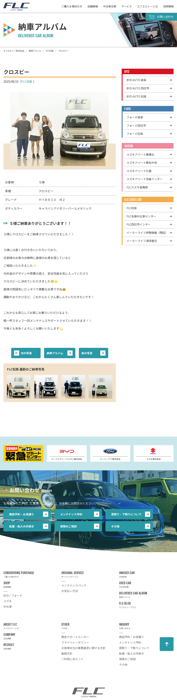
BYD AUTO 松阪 (136, 96)
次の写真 (26, 353)
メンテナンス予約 (71, 514)
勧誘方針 (66, 653)
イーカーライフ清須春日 (142, 241)
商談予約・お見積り (21, 514)
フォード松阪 (135, 133)
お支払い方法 (69, 590)
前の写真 (86, 353)
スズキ (7, 601)
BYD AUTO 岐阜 (136, 80)
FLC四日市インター (139, 224)
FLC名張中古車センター (141, 216)
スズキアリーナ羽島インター (144, 179)
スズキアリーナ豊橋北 (140, 154)
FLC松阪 (26, 81)
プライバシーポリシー (75, 642)
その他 (115, 526)
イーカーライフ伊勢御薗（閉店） (147, 233)
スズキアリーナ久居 (139, 171)
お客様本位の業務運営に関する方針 (83, 648)
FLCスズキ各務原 (137, 187)
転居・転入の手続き (21, 526)
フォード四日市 (136, 125)
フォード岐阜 (135, 117)
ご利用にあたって (72, 659)
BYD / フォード (12, 595)
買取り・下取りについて (126, 514)
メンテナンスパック (73, 585)
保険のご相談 (68, 526)
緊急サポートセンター (75, 636)
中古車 (7, 606)
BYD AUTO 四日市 (138, 88)
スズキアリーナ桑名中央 (142, 162)
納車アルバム (55, 353)
